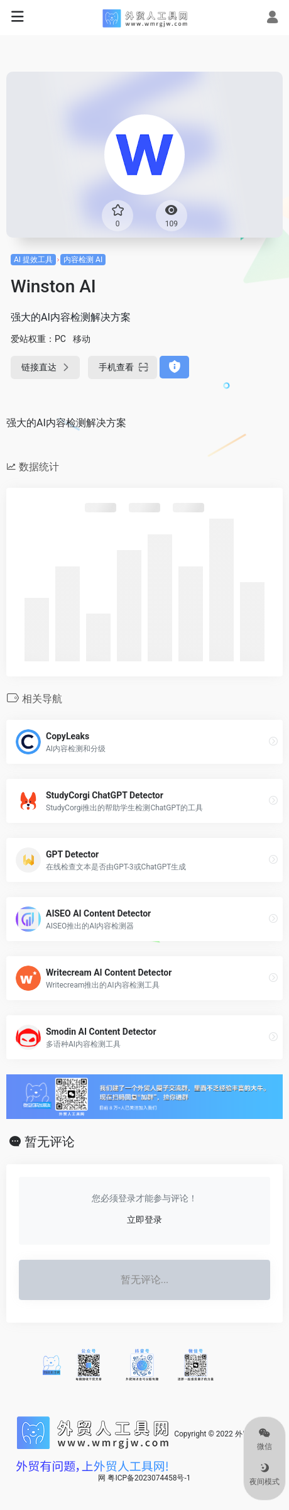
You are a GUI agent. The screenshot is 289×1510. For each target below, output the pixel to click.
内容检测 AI (82, 259)
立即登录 (144, 1220)
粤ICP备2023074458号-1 (148, 1478)
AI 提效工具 (33, 259)
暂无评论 (50, 1141)
